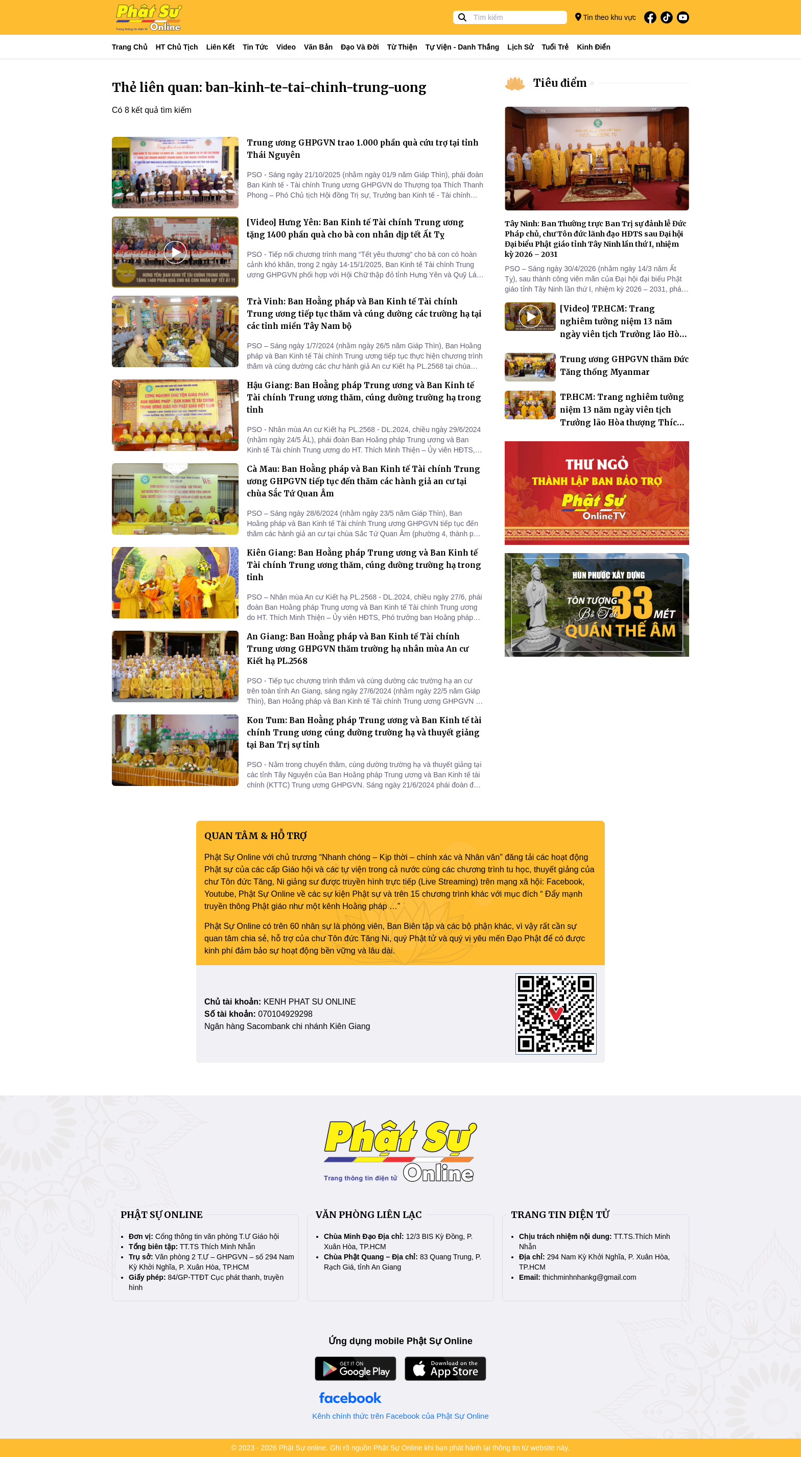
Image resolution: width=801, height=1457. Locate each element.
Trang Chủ (130, 47)
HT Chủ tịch (177, 47)
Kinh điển (594, 47)
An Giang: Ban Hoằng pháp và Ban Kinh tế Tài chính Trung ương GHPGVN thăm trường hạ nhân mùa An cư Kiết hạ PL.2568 (357, 649)
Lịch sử (520, 47)
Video (286, 47)
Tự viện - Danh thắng (463, 47)
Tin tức (255, 47)
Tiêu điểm (560, 83)
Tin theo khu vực (605, 17)
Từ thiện (402, 47)
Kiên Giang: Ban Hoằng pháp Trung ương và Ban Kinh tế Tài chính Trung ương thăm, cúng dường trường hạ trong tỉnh (364, 565)
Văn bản (318, 47)
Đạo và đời (360, 47)
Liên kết (220, 47)
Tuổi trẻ (555, 47)
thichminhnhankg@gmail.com (590, 1277)
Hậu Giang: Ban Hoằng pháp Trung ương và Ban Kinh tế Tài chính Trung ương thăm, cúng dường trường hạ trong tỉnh (364, 397)
